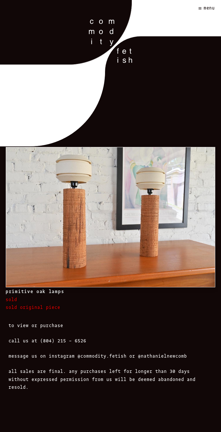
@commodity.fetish (102, 355)
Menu (209, 8)
